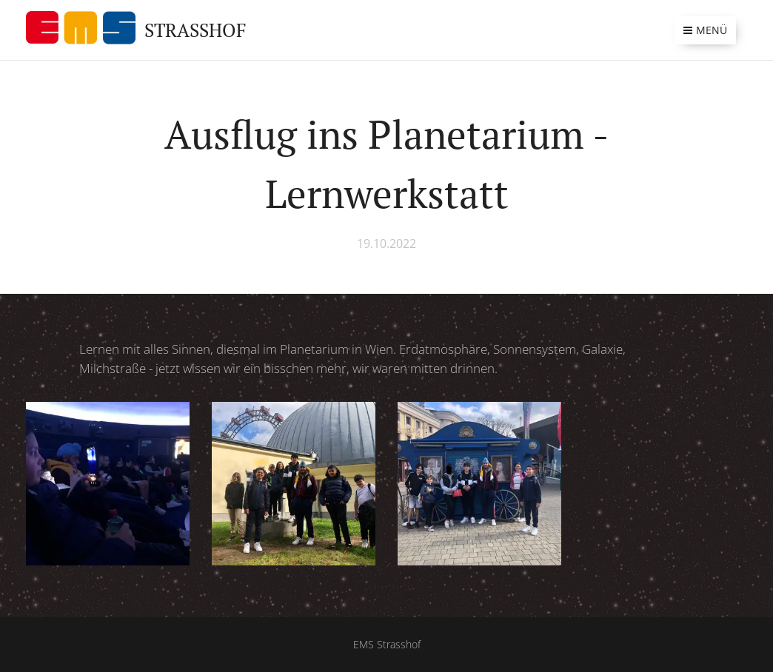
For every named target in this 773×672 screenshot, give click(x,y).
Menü (705, 30)
